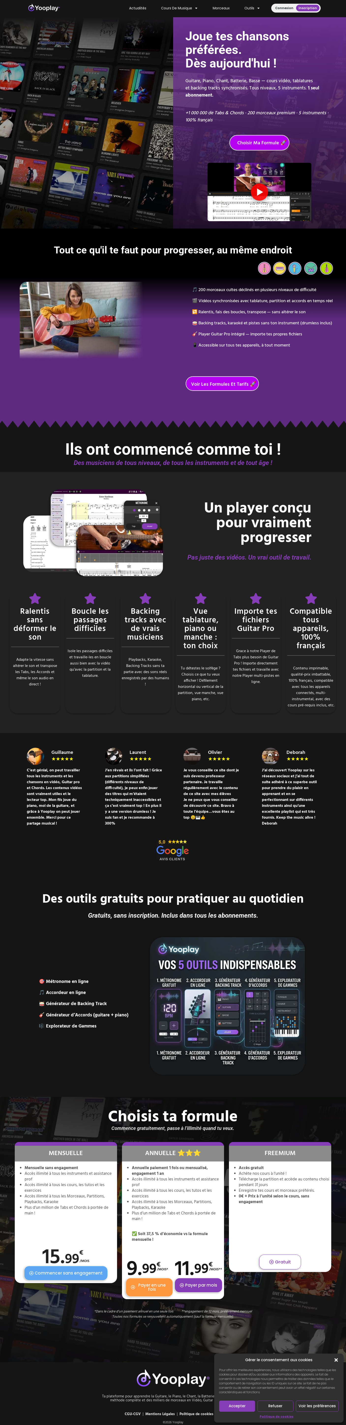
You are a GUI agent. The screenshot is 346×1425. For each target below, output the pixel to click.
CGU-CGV (133, 1414)
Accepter (237, 1405)
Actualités (137, 8)
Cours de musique (179, 8)
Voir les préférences (317, 1405)
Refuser (275, 1405)
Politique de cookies (276, 1416)
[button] (336, 1360)
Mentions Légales (160, 1414)
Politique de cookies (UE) (200, 1414)
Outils (252, 8)
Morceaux (221, 8)
